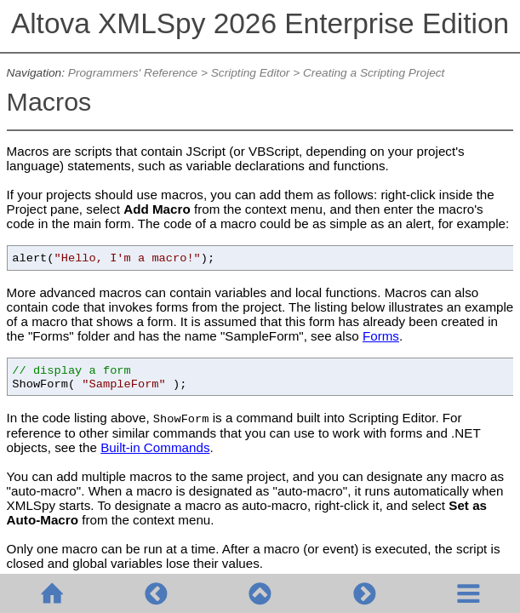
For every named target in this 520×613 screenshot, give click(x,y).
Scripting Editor (250, 72)
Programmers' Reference (132, 72)
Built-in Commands (154, 447)
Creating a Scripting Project (373, 72)
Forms (381, 336)
